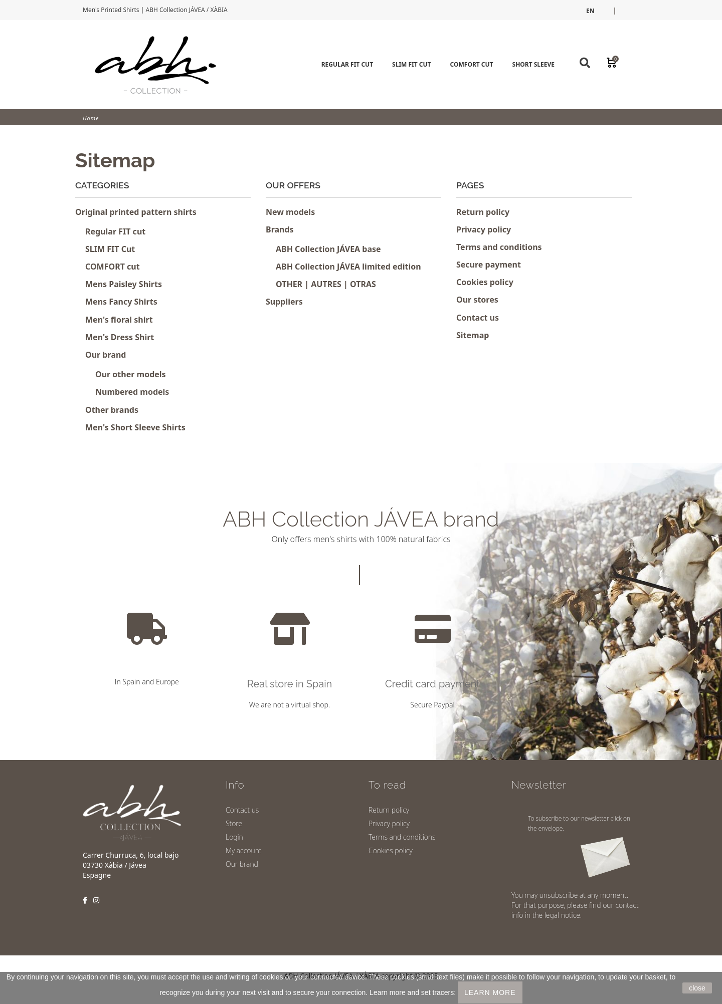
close (697, 988)
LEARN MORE (490, 992)
